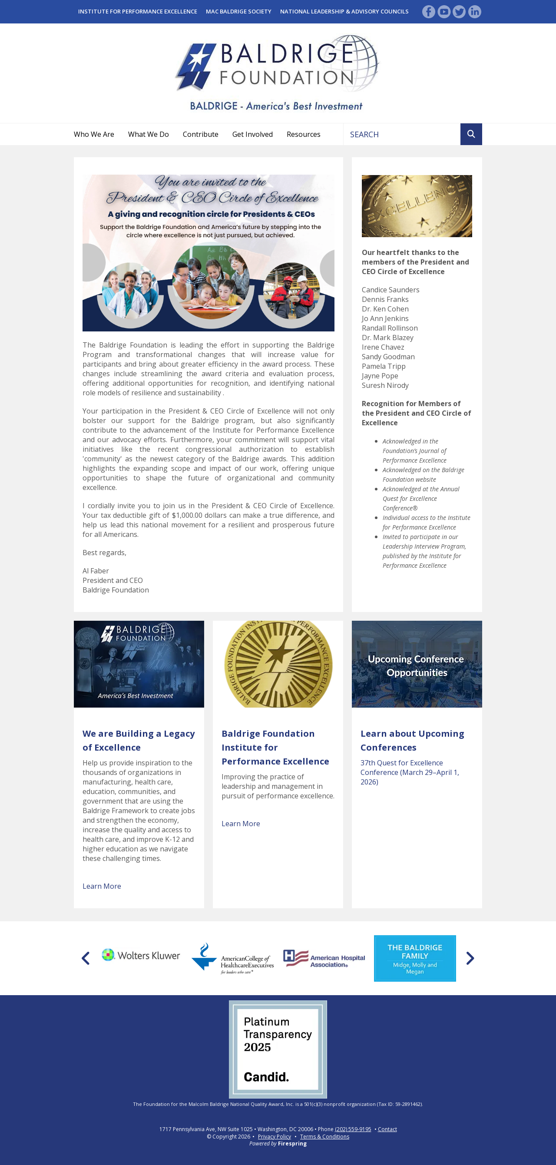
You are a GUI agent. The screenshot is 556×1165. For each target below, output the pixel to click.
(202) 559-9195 (353, 1129)
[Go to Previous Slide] (86, 958)
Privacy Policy (274, 1136)
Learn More (102, 886)
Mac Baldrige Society (238, 11)
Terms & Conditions (324, 1136)
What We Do (148, 134)
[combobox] (402, 134)
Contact (387, 1129)
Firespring (292, 1143)
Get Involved (252, 134)
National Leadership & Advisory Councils (344, 11)
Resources (304, 134)
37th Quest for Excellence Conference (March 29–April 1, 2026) (410, 772)
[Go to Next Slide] (469, 958)
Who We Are (94, 134)
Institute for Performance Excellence (137, 11)
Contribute (200, 134)
